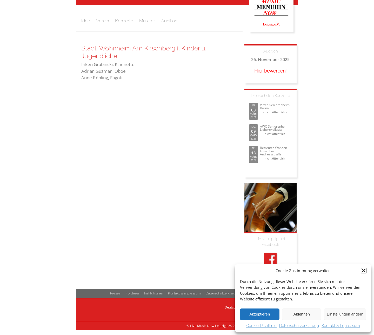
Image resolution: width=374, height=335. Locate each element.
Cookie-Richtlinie (261, 325)
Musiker (147, 20)
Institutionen (153, 293)
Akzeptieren (259, 314)
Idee (85, 20)
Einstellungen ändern (345, 314)
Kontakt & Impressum (341, 325)
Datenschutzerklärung (299, 325)
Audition (169, 20)
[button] (363, 270)
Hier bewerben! (270, 71)
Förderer (132, 293)
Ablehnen (301, 314)
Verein (102, 20)
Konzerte (124, 20)
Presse (115, 293)
